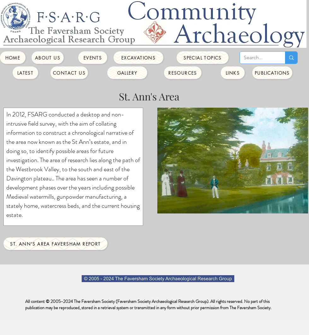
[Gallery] (127, 72)
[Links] (233, 72)
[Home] (13, 57)
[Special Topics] (203, 57)
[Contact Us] (69, 72)
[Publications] (272, 72)
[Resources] (182, 72)
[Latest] (25, 72)
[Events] (92, 57)
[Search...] (258, 58)
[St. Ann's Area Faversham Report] (55, 243)
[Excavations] (138, 57)
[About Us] (48, 57)
